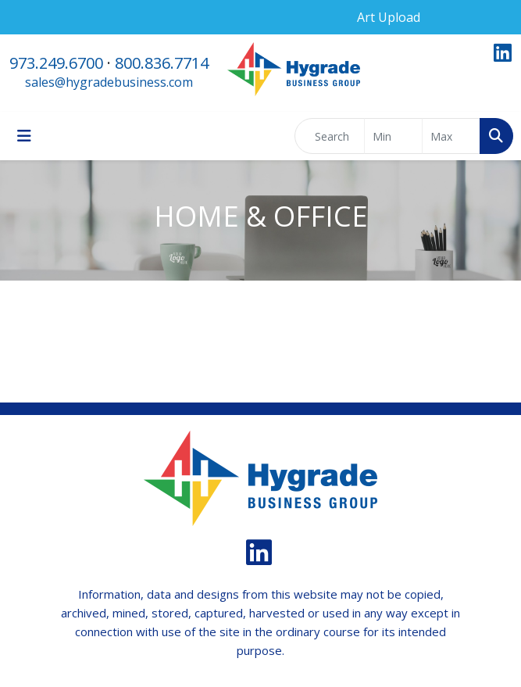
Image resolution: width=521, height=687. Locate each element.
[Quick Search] (329, 136)
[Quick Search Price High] (451, 136)
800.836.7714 (162, 62)
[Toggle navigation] (24, 136)
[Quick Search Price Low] (393, 136)
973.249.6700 (56, 62)
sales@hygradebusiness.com (109, 82)
